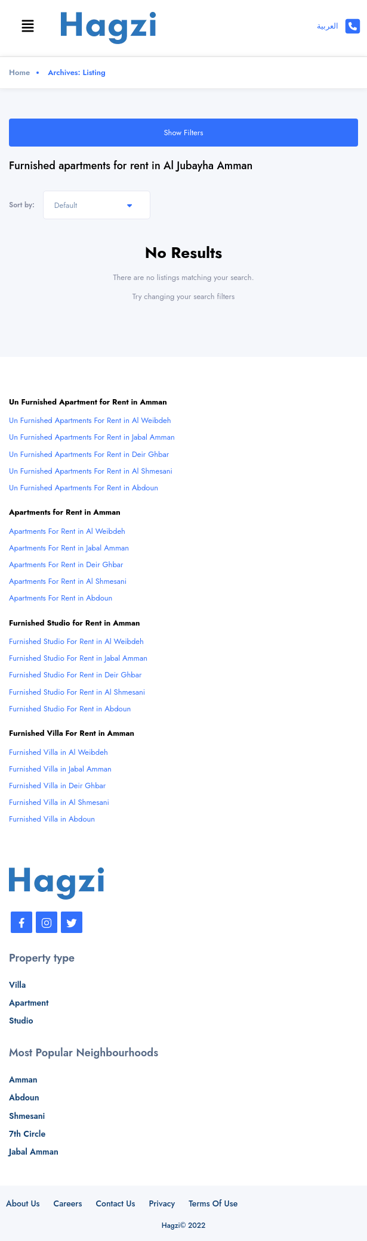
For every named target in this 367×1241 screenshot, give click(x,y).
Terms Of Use (213, 1203)
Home (19, 72)
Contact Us (115, 1203)
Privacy (162, 1203)
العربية (327, 26)
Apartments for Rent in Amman (65, 512)
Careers (68, 1203)
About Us (23, 1203)
